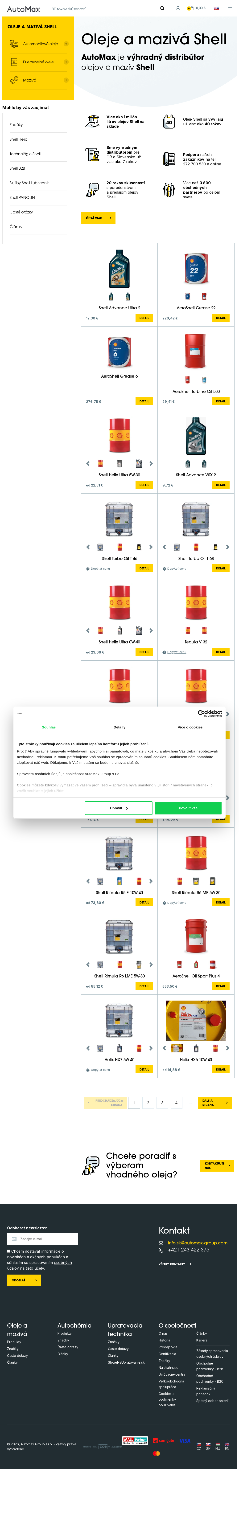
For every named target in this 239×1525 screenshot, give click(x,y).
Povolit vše (188, 808)
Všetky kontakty (172, 1321)
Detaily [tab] (119, 727)
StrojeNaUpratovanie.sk (126, 1419)
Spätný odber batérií (212, 1457)
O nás (163, 1390)
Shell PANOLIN (22, 198)
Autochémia (75, 1382)
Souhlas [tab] (49, 727)
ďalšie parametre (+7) (209, 277)
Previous (88, 520)
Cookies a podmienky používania (167, 1455)
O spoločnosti (177, 1382)
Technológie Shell (25, 154)
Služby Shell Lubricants (29, 183)
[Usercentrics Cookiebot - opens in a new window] (201, 713)
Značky (16, 125)
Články (16, 227)
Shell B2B (17, 169)
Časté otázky (21, 212)
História (164, 1396)
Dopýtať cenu (100, 625)
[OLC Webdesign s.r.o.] (102, 1502)
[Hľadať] (162, 8)
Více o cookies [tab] (190, 727)
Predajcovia (168, 1403)
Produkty (14, 1398)
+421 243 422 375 (188, 1306)
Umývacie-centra (172, 1431)
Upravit (119, 808)
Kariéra (201, 1396)
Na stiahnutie (168, 1424)
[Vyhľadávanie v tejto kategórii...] (97, 244)
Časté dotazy (17, 1412)
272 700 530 (194, 164)
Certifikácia (167, 1410)
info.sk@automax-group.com (197, 1299)
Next (151, 520)
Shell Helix (18, 140)
